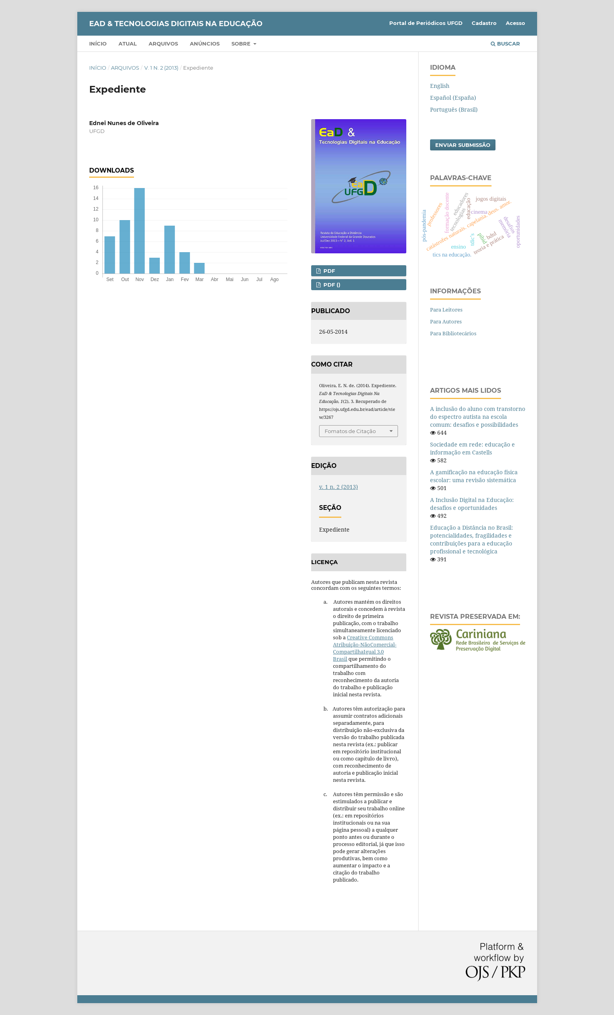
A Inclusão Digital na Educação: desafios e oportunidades (472, 503)
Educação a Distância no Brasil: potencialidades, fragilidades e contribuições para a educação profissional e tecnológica (471, 539)
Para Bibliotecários (453, 333)
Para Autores (446, 321)
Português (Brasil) (454, 109)
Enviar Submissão (462, 145)
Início (98, 43)
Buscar (505, 43)
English (440, 85)
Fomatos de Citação (350, 431)
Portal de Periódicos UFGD (426, 23)
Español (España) (453, 97)
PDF (328, 271)
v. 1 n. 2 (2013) (161, 68)
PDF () (331, 284)
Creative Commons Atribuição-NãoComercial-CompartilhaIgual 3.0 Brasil (364, 648)
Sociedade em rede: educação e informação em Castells (472, 448)
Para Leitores (446, 309)
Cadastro (484, 23)
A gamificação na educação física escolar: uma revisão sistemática (474, 476)
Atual (128, 43)
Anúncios (205, 43)
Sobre (241, 43)
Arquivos (163, 43)
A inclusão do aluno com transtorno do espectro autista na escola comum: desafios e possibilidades (477, 416)
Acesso (515, 23)
